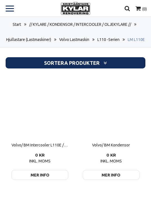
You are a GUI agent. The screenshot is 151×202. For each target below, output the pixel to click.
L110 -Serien (108, 39)
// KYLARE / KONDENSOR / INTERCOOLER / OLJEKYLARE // (80, 24)
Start (17, 24)
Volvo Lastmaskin (74, 39)
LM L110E (136, 39)
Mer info (40, 175)
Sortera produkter (75, 63)
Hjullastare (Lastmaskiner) (28, 39)
